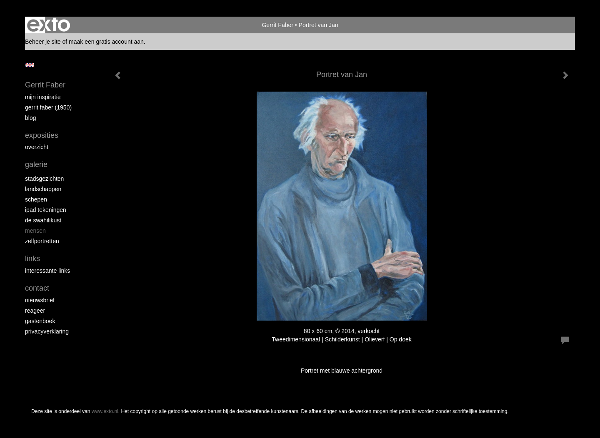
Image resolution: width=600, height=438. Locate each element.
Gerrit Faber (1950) (48, 107)
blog (30, 117)
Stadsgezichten (44, 178)
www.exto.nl (105, 411)
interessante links (47, 270)
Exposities (41, 135)
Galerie (36, 164)
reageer (35, 310)
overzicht (36, 147)
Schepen (36, 199)
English (30, 64)
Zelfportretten (42, 241)
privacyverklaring (47, 331)
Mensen (35, 230)
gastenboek (40, 321)
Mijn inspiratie (43, 97)
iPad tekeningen (45, 210)
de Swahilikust (43, 220)
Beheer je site (43, 41)
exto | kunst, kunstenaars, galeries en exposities (48, 25)
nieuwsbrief (40, 300)
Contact (37, 288)
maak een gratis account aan (106, 41)
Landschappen (43, 189)
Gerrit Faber (277, 25)
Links (32, 258)
